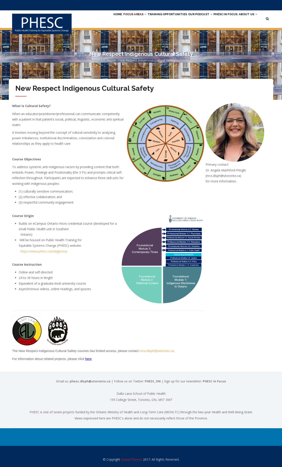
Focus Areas (119, 18)
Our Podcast (192, 18)
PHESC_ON (153, 381)
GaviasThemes (131, 459)
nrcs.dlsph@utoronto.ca (156, 351)
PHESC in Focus (220, 18)
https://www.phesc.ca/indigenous (43, 251)
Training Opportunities (155, 18)
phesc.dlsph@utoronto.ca (90, 381)
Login (246, 5)
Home (98, 18)
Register (261, 5)
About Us (246, 18)
